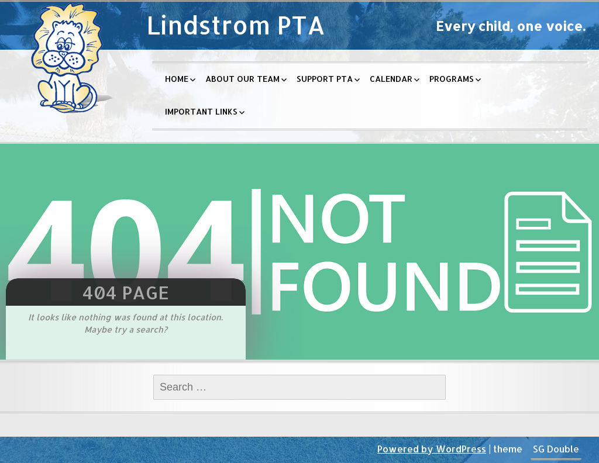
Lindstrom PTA (235, 24)
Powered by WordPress (431, 449)
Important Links (201, 111)
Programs (451, 79)
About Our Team (242, 79)
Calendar (391, 79)
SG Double (556, 449)
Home (176, 79)
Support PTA (325, 79)
